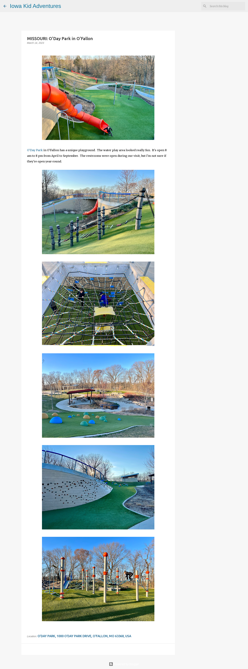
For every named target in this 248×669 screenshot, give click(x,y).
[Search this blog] (226, 6)
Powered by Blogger (124, 664)
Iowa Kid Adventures (35, 6)
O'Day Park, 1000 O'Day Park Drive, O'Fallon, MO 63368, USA (84, 636)
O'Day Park (35, 150)
